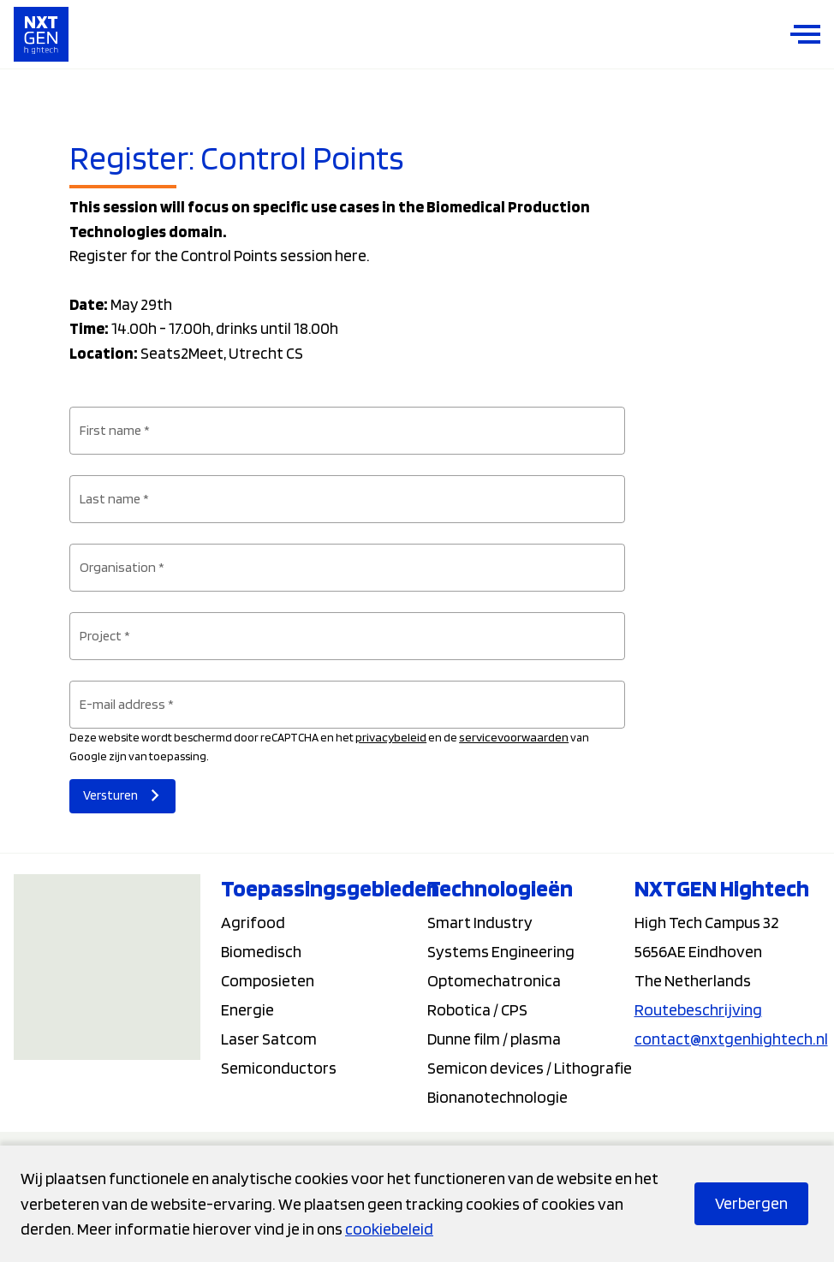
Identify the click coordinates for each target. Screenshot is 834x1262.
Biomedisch (261, 951)
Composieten (267, 980)
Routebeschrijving (698, 1009)
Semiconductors (279, 1067)
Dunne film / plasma (494, 1038)
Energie (247, 1009)
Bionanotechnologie (497, 1096)
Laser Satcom (269, 1038)
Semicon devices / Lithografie (529, 1067)
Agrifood (253, 922)
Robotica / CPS (477, 1009)
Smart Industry (480, 922)
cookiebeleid (389, 1228)
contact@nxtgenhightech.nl (731, 1038)
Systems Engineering (501, 951)
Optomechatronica (494, 980)
